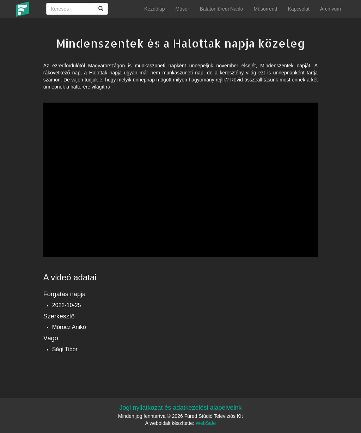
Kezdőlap (154, 9)
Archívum (330, 9)
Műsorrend (265, 9)
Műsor (182, 9)
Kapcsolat (298, 9)
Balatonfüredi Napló (221, 9)
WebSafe (206, 423)
